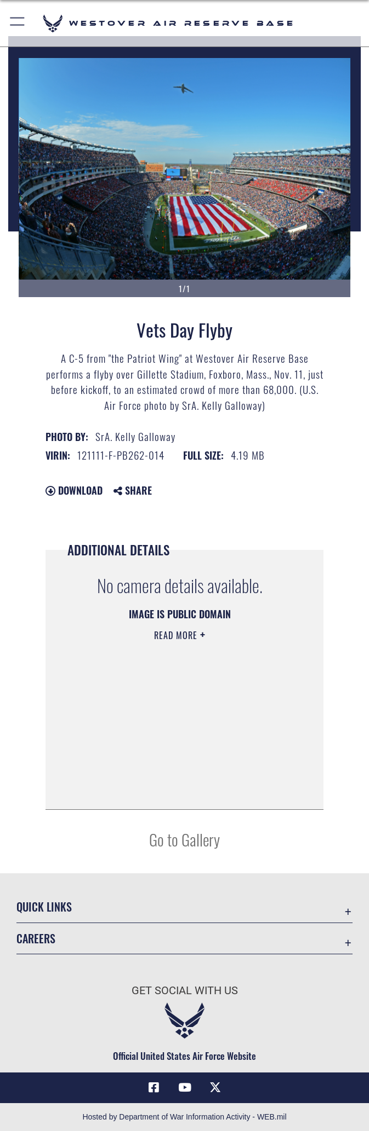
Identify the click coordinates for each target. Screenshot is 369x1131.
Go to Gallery (184, 839)
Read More (177, 635)
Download (74, 490)
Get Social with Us (185, 990)
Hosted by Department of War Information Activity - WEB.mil (184, 1116)
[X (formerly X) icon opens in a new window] (215, 1087)
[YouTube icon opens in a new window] (185, 1087)
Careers (35, 938)
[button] (18, 23)
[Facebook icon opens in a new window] (154, 1087)
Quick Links (44, 906)
